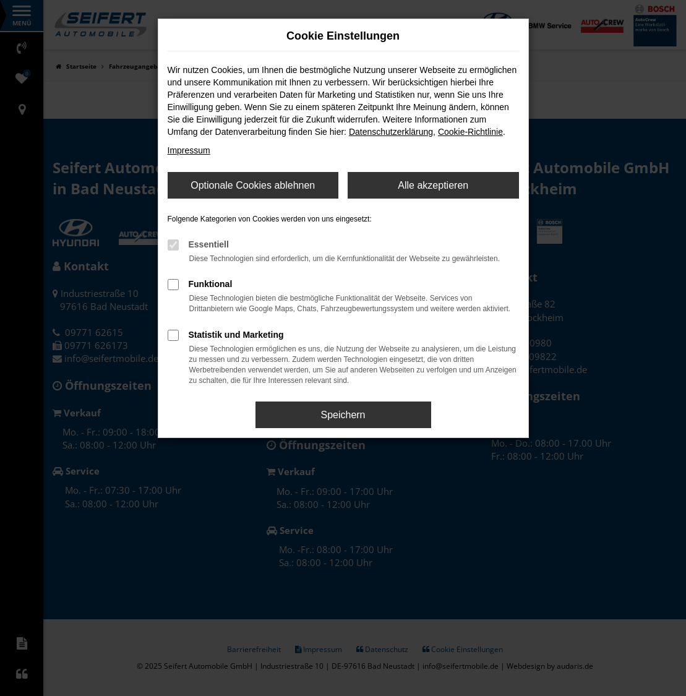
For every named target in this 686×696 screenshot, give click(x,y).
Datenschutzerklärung (391, 132)
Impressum (189, 150)
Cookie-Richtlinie (470, 132)
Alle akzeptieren (433, 185)
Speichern (342, 415)
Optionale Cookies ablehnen (253, 185)
